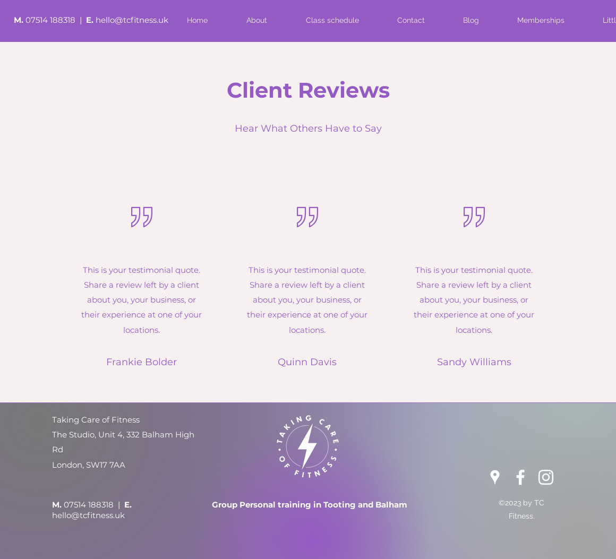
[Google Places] (495, 477)
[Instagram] (546, 477)
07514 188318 (51, 20)
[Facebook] (520, 477)
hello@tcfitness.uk (132, 20)
